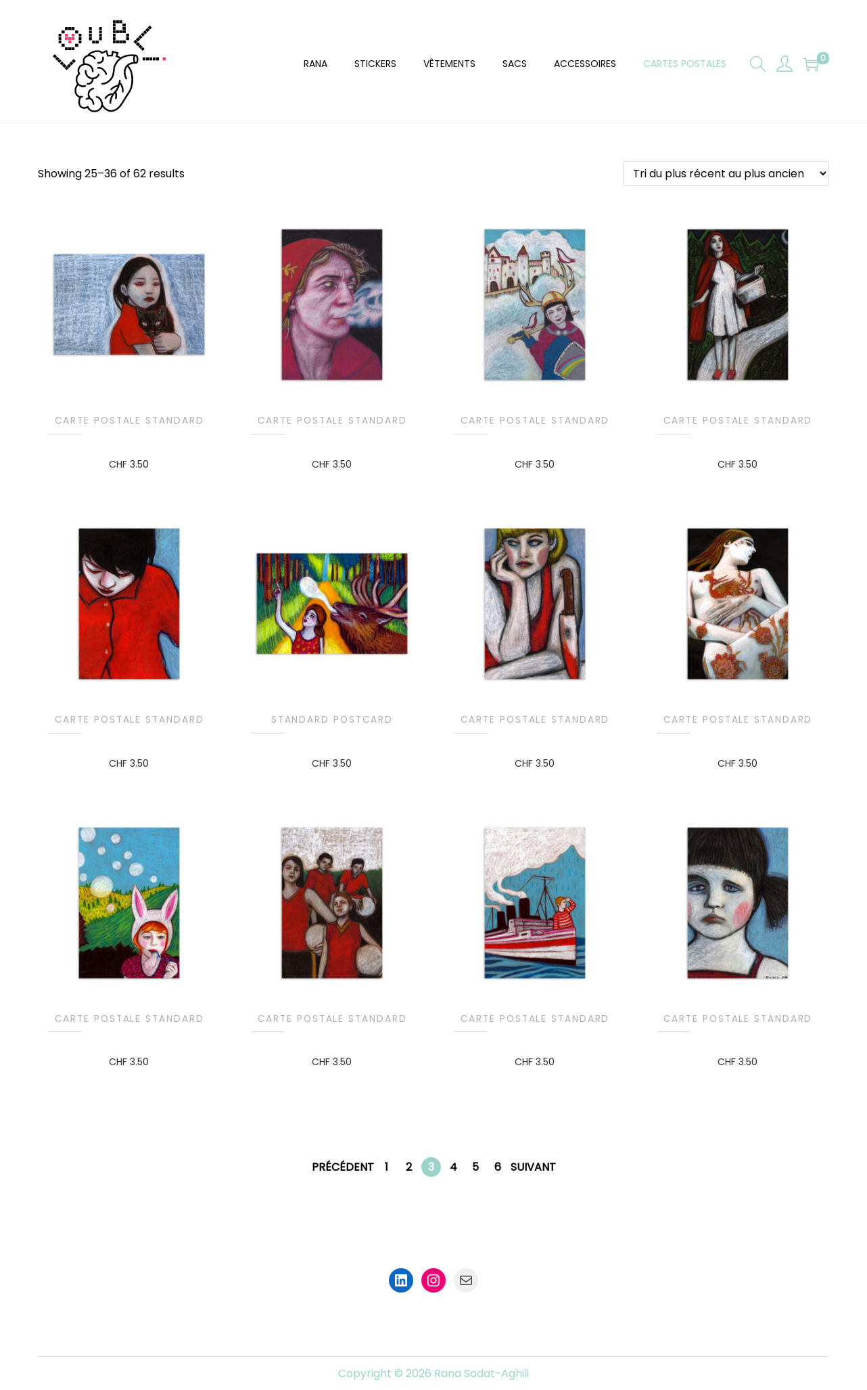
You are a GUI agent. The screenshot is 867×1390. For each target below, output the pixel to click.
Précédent (343, 1167)
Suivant (533, 1167)
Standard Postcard (332, 719)
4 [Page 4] (453, 1167)
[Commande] (726, 173)
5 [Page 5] (475, 1167)
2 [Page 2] (409, 1167)
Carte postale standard (129, 420)
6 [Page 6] (497, 1167)
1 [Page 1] (386, 1167)
